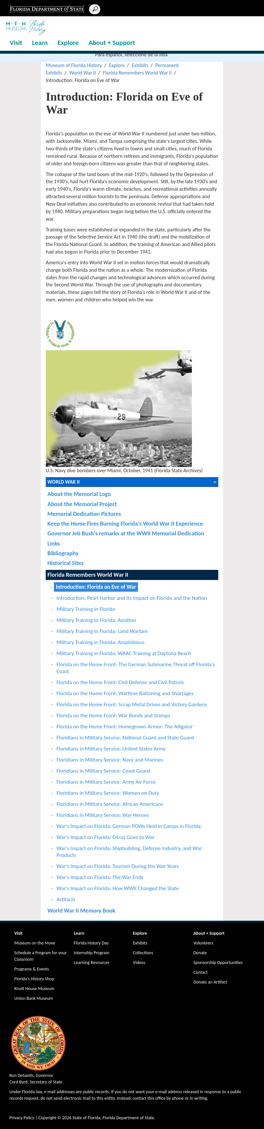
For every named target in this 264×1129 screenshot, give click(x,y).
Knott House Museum (34, 988)
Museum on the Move (34, 943)
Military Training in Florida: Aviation (96, 620)
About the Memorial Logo (79, 494)
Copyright (47, 1118)
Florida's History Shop (34, 979)
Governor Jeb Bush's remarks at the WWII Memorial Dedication (125, 533)
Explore (68, 42)
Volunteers (203, 943)
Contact (201, 972)
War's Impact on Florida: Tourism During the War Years (118, 866)
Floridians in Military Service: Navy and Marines (110, 759)
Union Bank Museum (33, 998)
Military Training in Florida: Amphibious (101, 642)
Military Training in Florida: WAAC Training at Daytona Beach (124, 653)
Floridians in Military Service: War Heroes (103, 815)
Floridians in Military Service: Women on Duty (108, 793)
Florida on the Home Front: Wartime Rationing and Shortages (125, 693)
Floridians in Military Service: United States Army (111, 748)
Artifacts (66, 899)
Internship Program (91, 953)
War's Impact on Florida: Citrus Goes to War (106, 837)
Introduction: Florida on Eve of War (96, 587)
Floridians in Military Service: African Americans (110, 804)
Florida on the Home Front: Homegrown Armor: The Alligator (125, 726)
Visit (16, 42)
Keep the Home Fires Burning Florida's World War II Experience (125, 523)
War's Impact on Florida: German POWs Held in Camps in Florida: (129, 826)
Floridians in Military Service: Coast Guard (103, 770)
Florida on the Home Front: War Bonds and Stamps (113, 715)
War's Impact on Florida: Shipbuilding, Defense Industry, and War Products (129, 852)
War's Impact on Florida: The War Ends (100, 877)
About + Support (111, 42)
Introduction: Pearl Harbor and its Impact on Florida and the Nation (132, 598)
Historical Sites (65, 563)
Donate (200, 953)
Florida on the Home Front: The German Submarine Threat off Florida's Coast (136, 668)
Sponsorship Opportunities (218, 962)
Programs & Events (31, 969)
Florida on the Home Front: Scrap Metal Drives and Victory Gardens (132, 704)
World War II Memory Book (81, 910)
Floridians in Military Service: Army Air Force (106, 781)
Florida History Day (91, 943)
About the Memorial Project (82, 504)
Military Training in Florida (86, 609)
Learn (40, 42)
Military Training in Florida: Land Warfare (102, 631)
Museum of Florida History (74, 65)
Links (53, 543)
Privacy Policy (21, 1118)
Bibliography (63, 553)
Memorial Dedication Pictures (84, 513)
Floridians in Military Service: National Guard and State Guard (125, 737)
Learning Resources (91, 962)
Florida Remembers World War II (137, 73)
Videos (139, 962)
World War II (82, 73)
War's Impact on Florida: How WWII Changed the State (118, 888)
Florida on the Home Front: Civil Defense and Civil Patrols (120, 682)
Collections (143, 953)
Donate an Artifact (210, 982)
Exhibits (140, 65)
